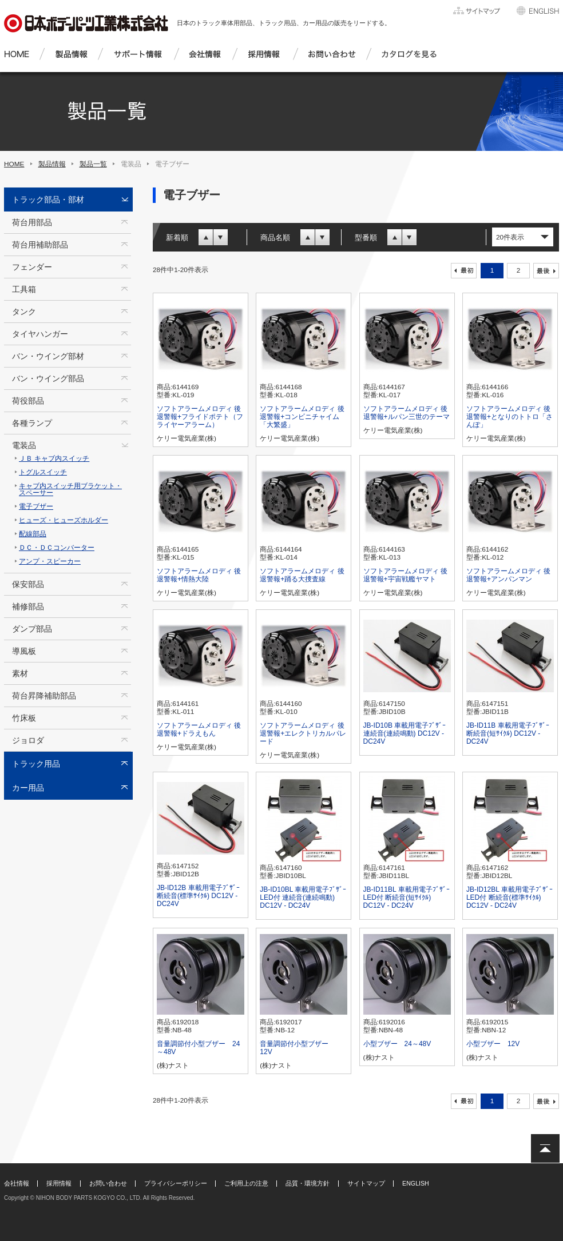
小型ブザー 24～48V (397, 1044)
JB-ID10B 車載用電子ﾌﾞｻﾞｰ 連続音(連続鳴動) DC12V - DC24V (404, 733)
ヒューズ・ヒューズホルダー (63, 520)
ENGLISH (415, 1183)
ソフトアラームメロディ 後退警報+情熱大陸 (199, 575)
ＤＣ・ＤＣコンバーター (56, 548)
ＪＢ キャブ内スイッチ (54, 458)
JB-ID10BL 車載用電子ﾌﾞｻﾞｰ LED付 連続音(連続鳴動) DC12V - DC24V (303, 897)
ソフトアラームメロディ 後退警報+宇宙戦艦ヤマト (405, 575)
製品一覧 (93, 164)
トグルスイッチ (43, 472)
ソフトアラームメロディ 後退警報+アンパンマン (508, 575)
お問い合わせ (108, 1183)
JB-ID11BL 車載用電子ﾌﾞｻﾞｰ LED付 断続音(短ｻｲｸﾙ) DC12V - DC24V (406, 897)
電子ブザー (36, 506)
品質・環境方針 (308, 1183)
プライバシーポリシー (175, 1183)
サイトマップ (366, 1183)
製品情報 (52, 164)
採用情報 (59, 1183)
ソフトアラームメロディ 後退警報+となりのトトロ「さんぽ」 (509, 417)
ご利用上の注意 (246, 1183)
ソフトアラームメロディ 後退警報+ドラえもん (199, 729)
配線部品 (32, 534)
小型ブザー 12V (493, 1044)
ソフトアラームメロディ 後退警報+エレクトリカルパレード (303, 733)
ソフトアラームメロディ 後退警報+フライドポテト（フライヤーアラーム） (200, 417)
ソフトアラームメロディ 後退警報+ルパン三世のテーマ (406, 413)
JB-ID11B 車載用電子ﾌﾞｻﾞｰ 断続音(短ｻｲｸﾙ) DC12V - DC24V (507, 733)
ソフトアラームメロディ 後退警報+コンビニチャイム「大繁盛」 (302, 417)
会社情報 (16, 1183)
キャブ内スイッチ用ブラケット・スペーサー (70, 489)
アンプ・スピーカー (50, 561)
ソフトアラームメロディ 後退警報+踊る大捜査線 (302, 575)
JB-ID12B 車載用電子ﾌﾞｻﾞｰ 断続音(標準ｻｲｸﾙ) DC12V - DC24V (198, 896)
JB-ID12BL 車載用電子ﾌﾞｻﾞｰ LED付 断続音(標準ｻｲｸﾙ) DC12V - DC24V (509, 897)
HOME (14, 164)
